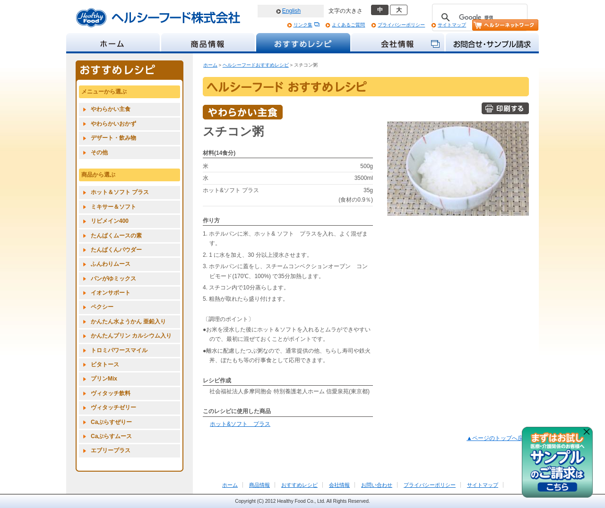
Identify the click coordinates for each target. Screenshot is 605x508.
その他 (99, 152)
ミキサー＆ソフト (113, 206)
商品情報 (259, 485)
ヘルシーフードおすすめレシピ (256, 65)
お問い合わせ (376, 485)
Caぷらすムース (111, 436)
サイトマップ (452, 24)
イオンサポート (110, 292)
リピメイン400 (110, 221)
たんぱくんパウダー (116, 249)
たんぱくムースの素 (116, 235)
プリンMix (104, 378)
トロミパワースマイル (119, 350)
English (291, 11)
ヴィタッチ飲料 (110, 393)
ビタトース (105, 364)
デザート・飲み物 (113, 138)
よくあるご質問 (348, 24)
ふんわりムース (110, 264)
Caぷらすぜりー (111, 422)
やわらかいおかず (113, 123)
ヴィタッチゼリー (113, 407)
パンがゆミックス (113, 278)
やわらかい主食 (110, 109)
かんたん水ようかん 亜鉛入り (128, 321)
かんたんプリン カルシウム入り (131, 335)
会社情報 (339, 485)
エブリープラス (110, 450)
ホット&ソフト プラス (240, 424)
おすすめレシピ (299, 485)
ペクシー (102, 307)
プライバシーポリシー (401, 24)
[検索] (478, 17)
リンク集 (303, 24)
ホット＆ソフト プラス (120, 192)
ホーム (210, 65)
